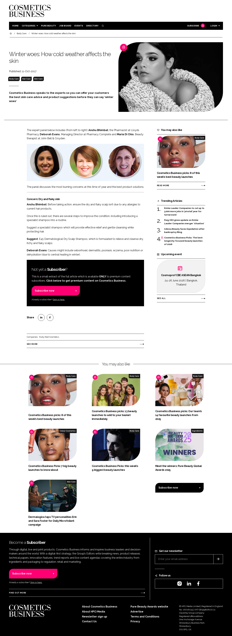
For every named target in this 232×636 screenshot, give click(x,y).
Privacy (135, 621)
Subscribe (195, 25)
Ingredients (197, 431)
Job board (65, 25)
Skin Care (38, 79)
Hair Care (26, 79)
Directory (92, 25)
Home (15, 25)
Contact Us (89, 621)
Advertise (136, 611)
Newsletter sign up (94, 616)
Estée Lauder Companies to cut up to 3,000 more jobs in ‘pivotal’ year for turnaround (184, 211)
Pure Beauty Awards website (149, 606)
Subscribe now (44, 290)
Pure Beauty (48, 25)
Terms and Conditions (144, 616)
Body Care (14, 79)
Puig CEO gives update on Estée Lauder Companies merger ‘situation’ (184, 222)
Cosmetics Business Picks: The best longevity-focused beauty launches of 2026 (183, 241)
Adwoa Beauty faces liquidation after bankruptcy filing (184, 230)
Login (213, 25)
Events (78, 25)
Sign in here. (59, 299)
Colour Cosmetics (68, 431)
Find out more (17, 593)
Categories (28, 25)
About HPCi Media (93, 611)
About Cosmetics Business (99, 606)
